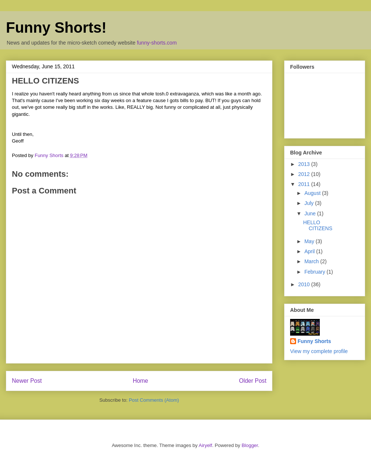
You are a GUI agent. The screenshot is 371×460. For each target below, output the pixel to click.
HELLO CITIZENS (317, 225)
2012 (304, 174)
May (309, 241)
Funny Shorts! (56, 27)
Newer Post (27, 381)
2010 (304, 284)
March (312, 261)
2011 (304, 184)
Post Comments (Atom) (154, 400)
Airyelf (205, 445)
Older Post (252, 381)
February (315, 272)
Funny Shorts (314, 341)
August (313, 193)
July (309, 203)
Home (140, 381)
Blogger (250, 445)
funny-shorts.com (157, 43)
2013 (304, 164)
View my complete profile (319, 351)
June (310, 213)
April (310, 251)
